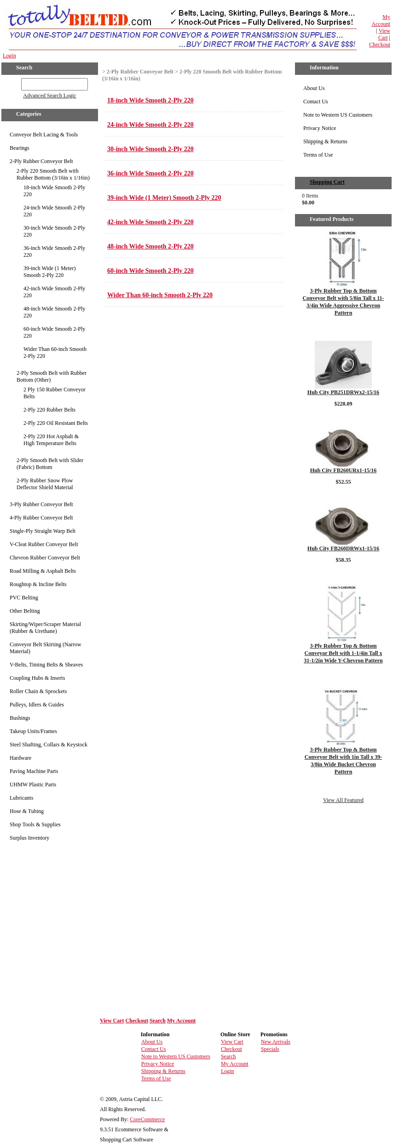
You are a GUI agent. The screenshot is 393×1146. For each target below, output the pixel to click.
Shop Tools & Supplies (35, 824)
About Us (313, 88)
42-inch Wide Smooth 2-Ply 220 (54, 292)
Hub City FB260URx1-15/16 (343, 470)
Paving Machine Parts (34, 771)
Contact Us (315, 101)
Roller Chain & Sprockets (38, 691)
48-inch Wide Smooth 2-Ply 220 (54, 312)
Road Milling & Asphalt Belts (43, 571)
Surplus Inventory (29, 838)
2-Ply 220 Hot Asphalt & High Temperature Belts (51, 439)
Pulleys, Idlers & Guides (37, 704)
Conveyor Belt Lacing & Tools (44, 134)
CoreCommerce (147, 1119)
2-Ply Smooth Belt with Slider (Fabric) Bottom (50, 463)
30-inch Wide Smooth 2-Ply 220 (54, 231)
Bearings (19, 148)
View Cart (384, 34)
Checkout (379, 44)
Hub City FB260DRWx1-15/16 (343, 548)
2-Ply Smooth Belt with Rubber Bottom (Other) (52, 376)
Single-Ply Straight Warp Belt (42, 531)
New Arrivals (275, 1042)
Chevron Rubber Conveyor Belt (45, 557)
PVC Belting (24, 597)
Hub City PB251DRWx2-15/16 (343, 392)
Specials (270, 1049)
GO (15, 82)
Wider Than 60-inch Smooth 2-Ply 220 (55, 352)
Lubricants (21, 798)
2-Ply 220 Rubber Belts (49, 409)
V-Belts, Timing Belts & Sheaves (46, 664)
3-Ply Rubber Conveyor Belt (41, 504)
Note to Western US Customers (337, 115)
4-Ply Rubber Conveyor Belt (41, 517)
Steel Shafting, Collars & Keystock (48, 744)
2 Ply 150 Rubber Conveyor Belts (54, 393)
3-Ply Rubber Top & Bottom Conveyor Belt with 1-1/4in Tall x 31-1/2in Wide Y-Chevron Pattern (343, 653)
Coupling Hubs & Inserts (37, 678)
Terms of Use (318, 155)
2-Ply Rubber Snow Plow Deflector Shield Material (45, 484)
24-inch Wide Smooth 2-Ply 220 (54, 211)
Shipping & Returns (325, 141)
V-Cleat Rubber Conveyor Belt (44, 544)
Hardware (20, 758)
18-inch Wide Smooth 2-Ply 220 (54, 191)
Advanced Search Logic (49, 95)
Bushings (20, 718)
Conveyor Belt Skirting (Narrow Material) (45, 648)
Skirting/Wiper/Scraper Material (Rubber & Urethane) (45, 627)
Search (158, 1020)
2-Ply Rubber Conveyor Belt (41, 161)
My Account (380, 20)
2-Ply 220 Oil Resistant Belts (55, 423)
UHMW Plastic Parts (33, 784)
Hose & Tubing (27, 811)
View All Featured (343, 800)
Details (343, 328)
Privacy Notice (319, 128)
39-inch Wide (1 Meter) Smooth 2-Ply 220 (49, 271)
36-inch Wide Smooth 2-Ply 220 (54, 251)
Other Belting (25, 611)
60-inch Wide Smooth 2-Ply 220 (54, 332)
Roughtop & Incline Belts (38, 584)
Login (9, 55)
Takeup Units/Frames (33, 731)
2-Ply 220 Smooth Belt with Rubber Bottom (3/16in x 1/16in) (53, 174)
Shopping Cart (327, 182)
